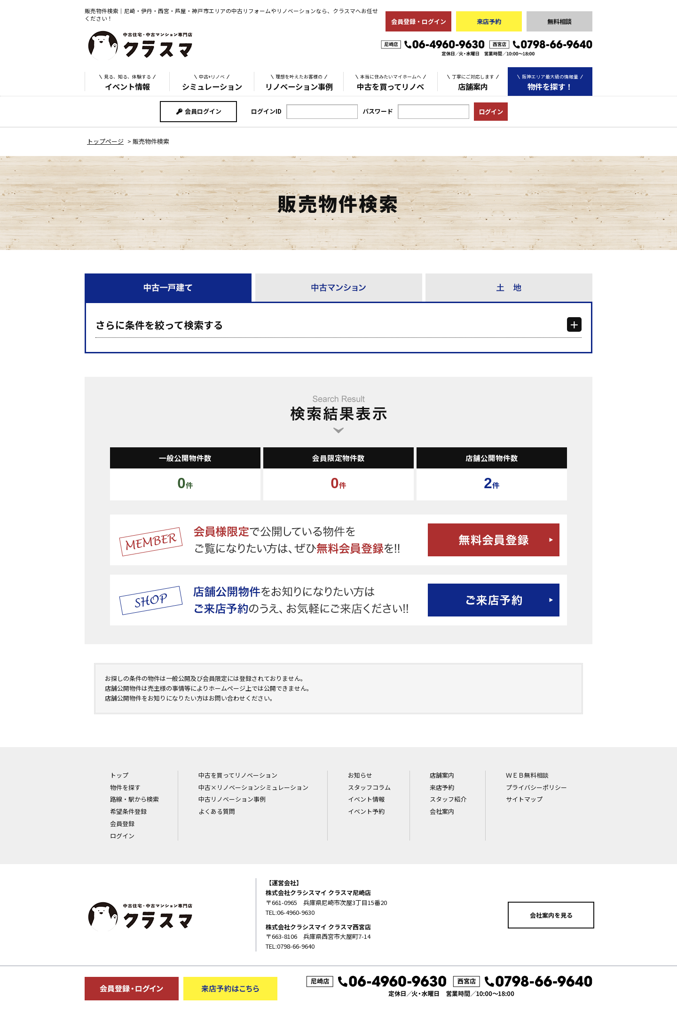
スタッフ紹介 (448, 799)
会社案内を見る (551, 915)
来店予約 (489, 21)
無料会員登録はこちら (338, 540)
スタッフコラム (369, 787)
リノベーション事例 (299, 82)
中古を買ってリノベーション (237, 775)
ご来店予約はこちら (338, 600)
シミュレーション (212, 82)
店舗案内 (473, 82)
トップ (119, 775)
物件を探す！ (550, 82)
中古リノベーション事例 (232, 799)
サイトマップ (524, 799)
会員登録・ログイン (418, 21)
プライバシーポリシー (536, 787)
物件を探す (125, 787)
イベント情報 (127, 82)
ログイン (122, 835)
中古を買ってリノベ (390, 82)
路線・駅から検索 (134, 799)
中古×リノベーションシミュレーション (253, 787)
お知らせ (360, 775)
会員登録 (122, 823)
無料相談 (559, 21)
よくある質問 (216, 811)
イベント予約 (366, 811)
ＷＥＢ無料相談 (527, 775)
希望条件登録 (128, 811)
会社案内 (442, 811)
